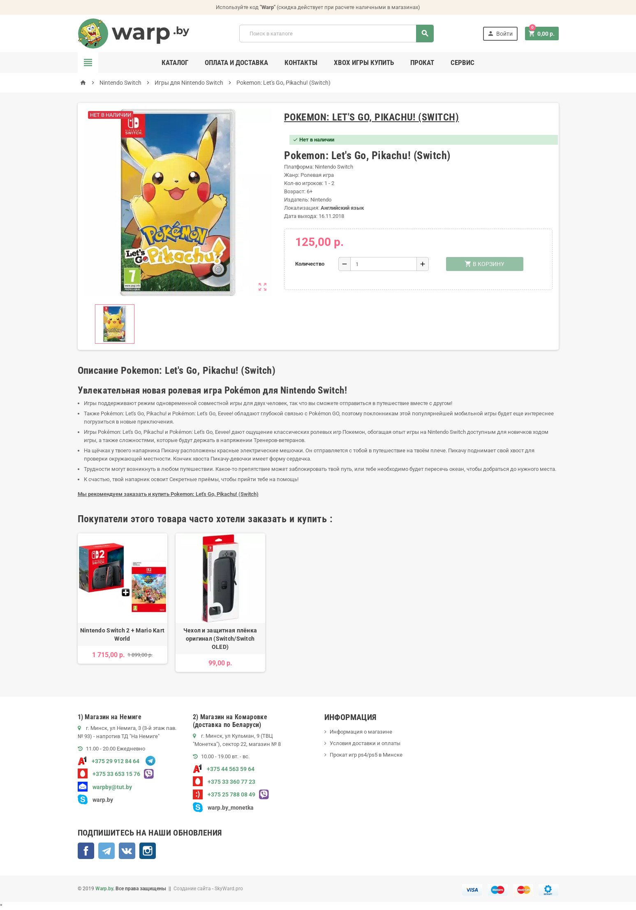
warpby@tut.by (105, 787)
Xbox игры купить (364, 62)
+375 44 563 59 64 (223, 769)
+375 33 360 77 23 (224, 781)
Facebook (86, 851)
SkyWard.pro (229, 888)
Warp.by (104, 888)
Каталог (175, 62)
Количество (309, 264)
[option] (122, 602)
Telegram (106, 851)
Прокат (422, 62)
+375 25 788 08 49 (224, 794)
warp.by (103, 800)
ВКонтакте (127, 851)
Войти (500, 33)
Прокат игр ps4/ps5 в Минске (366, 755)
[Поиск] (336, 33)
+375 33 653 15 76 (109, 774)
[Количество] (383, 264)
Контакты (300, 62)
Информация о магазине (361, 732)
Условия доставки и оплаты (365, 743)
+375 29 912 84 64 (108, 761)
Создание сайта (192, 888)
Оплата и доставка (236, 62)
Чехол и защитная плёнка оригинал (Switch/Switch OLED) (220, 638)
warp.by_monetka (223, 807)
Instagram (147, 851)
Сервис (462, 62)
